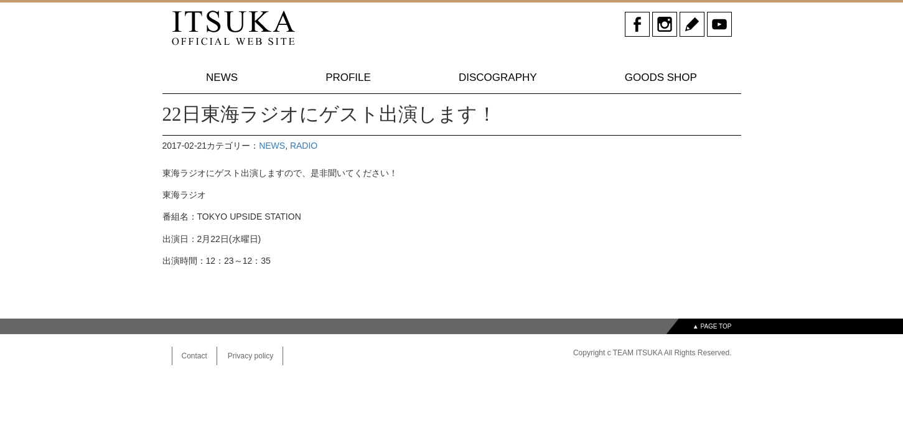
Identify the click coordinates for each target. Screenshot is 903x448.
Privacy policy (250, 356)
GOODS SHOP (661, 77)
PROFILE (348, 77)
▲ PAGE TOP (712, 326)
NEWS (222, 77)
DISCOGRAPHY (498, 77)
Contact (194, 356)
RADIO (303, 146)
